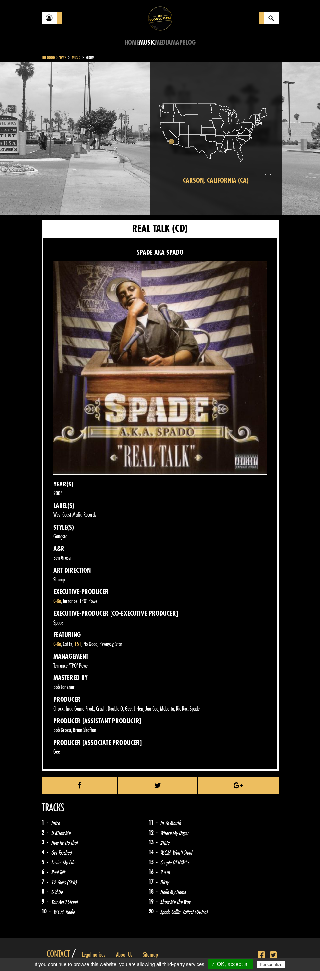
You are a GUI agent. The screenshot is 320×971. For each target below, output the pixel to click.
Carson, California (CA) (216, 180)
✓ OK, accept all (230, 964)
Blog (189, 42)
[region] (216, 138)
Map (177, 42)
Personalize (271, 964)
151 (77, 644)
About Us (124, 955)
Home (131, 42)
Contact (58, 954)
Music (147, 42)
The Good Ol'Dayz (54, 57)
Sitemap (150, 955)
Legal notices (93, 955)
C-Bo (57, 601)
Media (163, 42)
